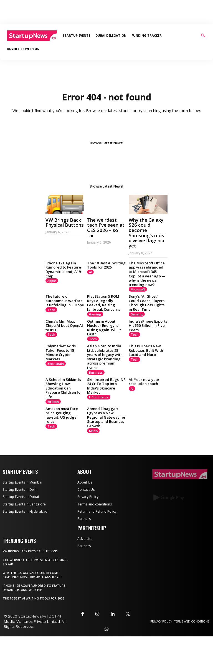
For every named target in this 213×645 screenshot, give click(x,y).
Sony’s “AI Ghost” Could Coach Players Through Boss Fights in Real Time (146, 303)
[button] (203, 35)
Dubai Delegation (110, 35)
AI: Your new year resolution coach (144, 381)
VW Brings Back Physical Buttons (64, 222)
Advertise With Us (23, 49)
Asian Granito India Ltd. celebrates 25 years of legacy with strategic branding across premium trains (105, 356)
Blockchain (55, 363)
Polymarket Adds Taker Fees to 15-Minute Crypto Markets (60, 352)
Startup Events (76, 35)
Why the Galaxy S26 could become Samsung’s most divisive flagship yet (147, 233)
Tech (51, 310)
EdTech (53, 401)
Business (96, 372)
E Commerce (98, 397)
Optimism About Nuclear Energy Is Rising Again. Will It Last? (104, 328)
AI (90, 272)
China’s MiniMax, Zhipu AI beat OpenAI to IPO (64, 325)
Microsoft (138, 289)
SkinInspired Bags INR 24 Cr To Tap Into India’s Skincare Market (106, 386)
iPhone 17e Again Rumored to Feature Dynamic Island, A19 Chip (63, 269)
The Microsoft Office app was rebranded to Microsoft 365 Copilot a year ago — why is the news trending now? (147, 273)
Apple (51, 281)
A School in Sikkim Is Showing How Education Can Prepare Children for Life (63, 388)
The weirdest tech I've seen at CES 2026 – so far (106, 228)
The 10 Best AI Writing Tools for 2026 (106, 265)
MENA (93, 431)
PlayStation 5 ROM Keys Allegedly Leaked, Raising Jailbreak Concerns (103, 303)
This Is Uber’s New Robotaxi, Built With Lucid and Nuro (146, 350)
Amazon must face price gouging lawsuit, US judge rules (61, 415)
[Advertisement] (106, 12)
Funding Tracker (146, 35)
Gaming (95, 314)
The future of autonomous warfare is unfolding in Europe (64, 300)
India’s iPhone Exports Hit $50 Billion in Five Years (148, 325)
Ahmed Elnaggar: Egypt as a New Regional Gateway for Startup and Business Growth (106, 417)
